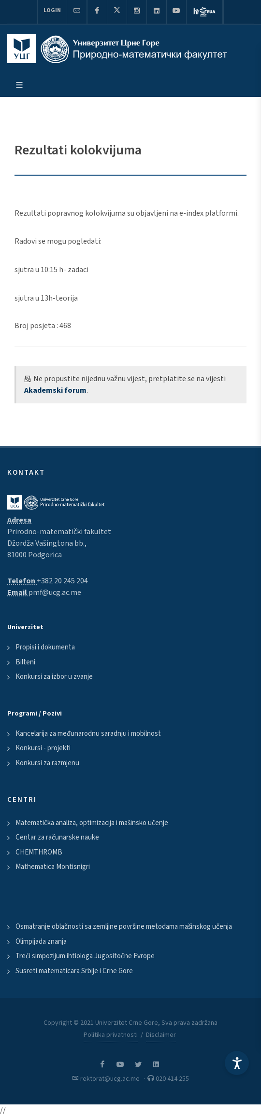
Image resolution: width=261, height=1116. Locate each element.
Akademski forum (55, 390)
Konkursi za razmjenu (47, 763)
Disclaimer (161, 1035)
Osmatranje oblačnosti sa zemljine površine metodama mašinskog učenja (123, 927)
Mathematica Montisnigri (52, 867)
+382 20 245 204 (62, 581)
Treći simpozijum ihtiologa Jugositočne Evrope (85, 956)
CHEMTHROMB (38, 852)
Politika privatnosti (111, 1035)
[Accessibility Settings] (237, 1063)
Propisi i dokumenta (45, 647)
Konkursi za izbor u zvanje (54, 677)
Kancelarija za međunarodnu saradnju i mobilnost (88, 734)
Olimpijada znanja (41, 942)
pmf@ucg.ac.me (55, 592)
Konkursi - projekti (43, 748)
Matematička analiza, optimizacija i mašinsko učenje (91, 823)
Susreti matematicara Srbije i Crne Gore (74, 971)
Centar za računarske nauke (57, 837)
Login (52, 10)
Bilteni (25, 662)
